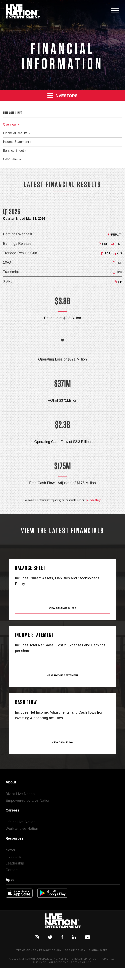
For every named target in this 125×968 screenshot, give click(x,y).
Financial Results (15, 133)
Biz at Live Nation (20, 794)
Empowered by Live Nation (28, 800)
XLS (117, 253)
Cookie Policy (75, 950)
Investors (62, 95)
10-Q (7, 262)
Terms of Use (26, 950)
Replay (115, 234)
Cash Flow (10, 159)
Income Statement (16, 141)
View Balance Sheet (62, 608)
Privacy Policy (50, 950)
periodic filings (93, 500)
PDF (103, 243)
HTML (116, 243)
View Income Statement (62, 675)
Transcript (11, 272)
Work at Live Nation (22, 828)
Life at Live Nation (21, 822)
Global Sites (98, 950)
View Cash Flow (62, 742)
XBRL (7, 281)
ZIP (118, 281)
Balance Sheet (13, 150)
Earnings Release (17, 244)
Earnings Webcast (17, 234)
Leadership (15, 863)
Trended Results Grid (20, 253)
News (10, 850)
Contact (12, 870)
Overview (9, 124)
